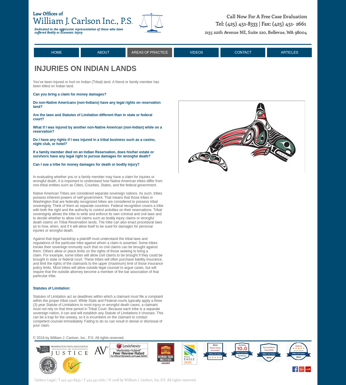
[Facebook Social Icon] (295, 369)
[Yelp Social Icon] (308, 369)
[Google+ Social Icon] (301, 369)
